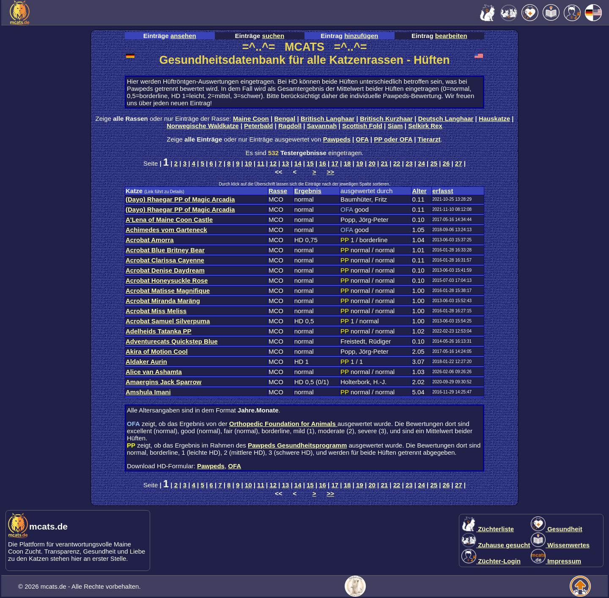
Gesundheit (556, 528)
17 (335, 163)
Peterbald (258, 125)
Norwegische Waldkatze (203, 125)
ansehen (183, 35)
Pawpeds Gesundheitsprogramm (297, 445)
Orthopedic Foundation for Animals (283, 423)
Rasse (278, 190)
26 (446, 163)
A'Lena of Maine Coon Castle (169, 219)
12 (273, 163)
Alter (419, 190)
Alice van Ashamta (154, 371)
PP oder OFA (393, 139)
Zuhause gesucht (495, 545)
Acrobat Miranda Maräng (163, 300)
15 (310, 163)
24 (421, 163)
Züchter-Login (491, 561)
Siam (395, 125)
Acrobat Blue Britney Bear (165, 250)
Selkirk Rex (425, 125)
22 (397, 163)
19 (359, 163)
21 (384, 163)
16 (322, 163)
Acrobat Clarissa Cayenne (165, 260)
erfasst (442, 190)
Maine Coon (251, 118)
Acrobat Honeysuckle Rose (167, 280)
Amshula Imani (148, 392)
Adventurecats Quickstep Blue (172, 341)
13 (285, 163)
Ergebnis (307, 190)
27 (458, 163)
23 (409, 163)
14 (298, 163)
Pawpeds (337, 139)
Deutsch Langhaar (446, 118)
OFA (362, 139)
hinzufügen (361, 35)
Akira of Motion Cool (157, 351)
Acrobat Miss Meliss (156, 310)
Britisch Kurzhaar (386, 118)
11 (260, 163)
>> (331, 171)
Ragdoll (290, 125)
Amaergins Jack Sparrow (163, 381)
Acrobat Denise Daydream (165, 270)
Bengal (284, 118)
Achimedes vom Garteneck (166, 229)
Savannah (322, 125)
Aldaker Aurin (146, 361)
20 (372, 163)
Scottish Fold (362, 125)
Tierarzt (429, 139)
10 (248, 163)
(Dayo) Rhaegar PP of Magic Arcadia (180, 199)
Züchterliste (487, 528)
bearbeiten (451, 35)
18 (347, 163)
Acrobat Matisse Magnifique (168, 290)
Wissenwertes (560, 545)
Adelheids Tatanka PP (159, 331)
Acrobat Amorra (150, 239)
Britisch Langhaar (328, 118)
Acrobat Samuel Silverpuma (168, 321)
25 (433, 163)
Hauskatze (494, 118)
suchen (273, 35)
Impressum (556, 561)
